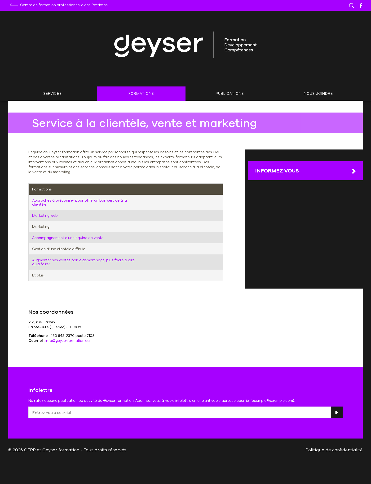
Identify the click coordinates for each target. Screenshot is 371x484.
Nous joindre (318, 93)
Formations (141, 93)
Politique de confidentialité (334, 449)
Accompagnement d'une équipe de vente (67, 238)
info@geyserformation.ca (67, 341)
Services (52, 93)
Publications (230, 93)
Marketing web (45, 215)
